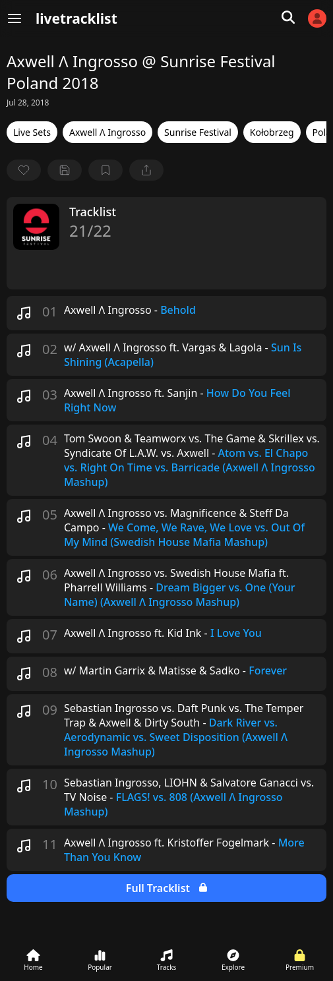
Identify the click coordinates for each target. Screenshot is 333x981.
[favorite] (24, 170)
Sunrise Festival (197, 132)
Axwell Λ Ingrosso (107, 132)
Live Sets (32, 132)
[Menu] (14, 18)
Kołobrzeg (272, 132)
